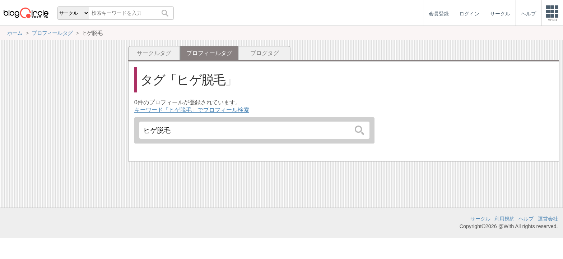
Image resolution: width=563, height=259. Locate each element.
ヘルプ (526, 219)
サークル (480, 219)
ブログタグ (264, 53)
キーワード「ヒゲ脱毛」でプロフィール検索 (191, 110)
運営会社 (548, 219)
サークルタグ (154, 53)
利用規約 (504, 219)
